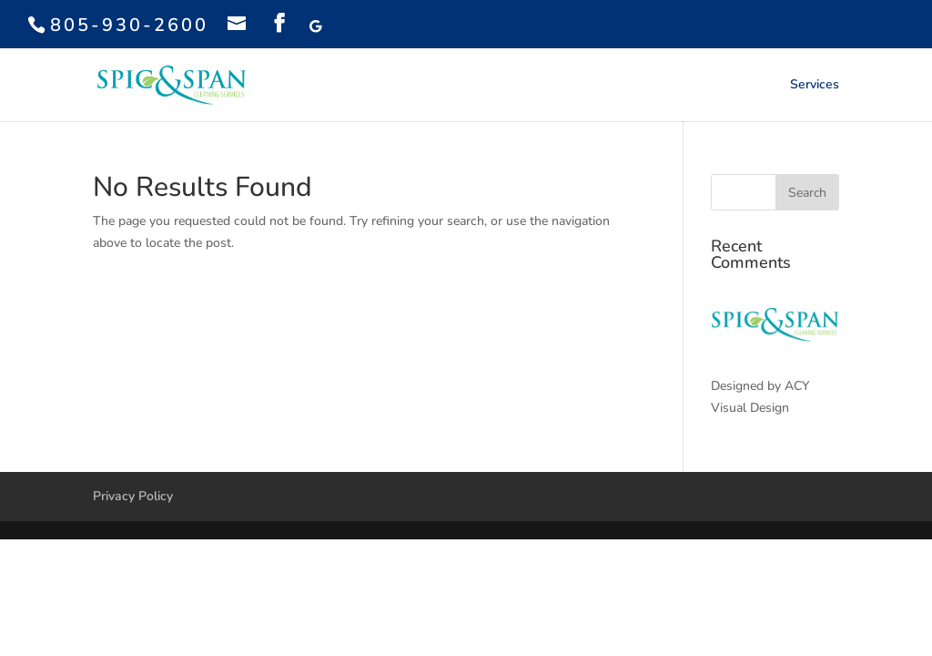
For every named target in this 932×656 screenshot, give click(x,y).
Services (814, 85)
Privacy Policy (133, 496)
